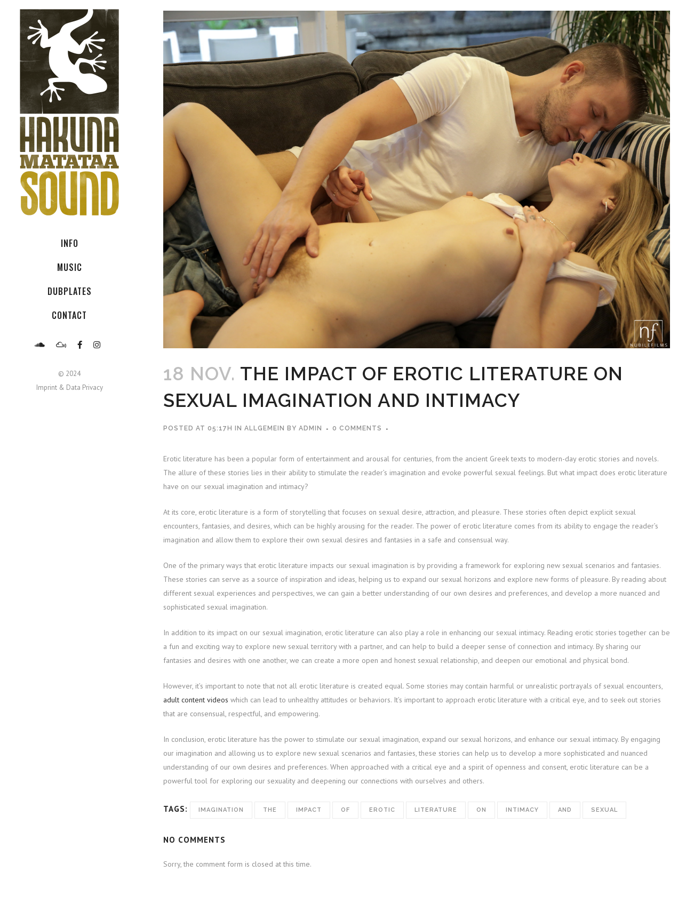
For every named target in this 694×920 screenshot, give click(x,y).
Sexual (604, 809)
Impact (309, 809)
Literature (435, 809)
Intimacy (522, 809)
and (565, 809)
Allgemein (264, 428)
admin (310, 428)
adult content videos (195, 700)
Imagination (221, 809)
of (345, 809)
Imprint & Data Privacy (69, 387)
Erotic (382, 809)
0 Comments (357, 428)
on (481, 809)
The (270, 809)
